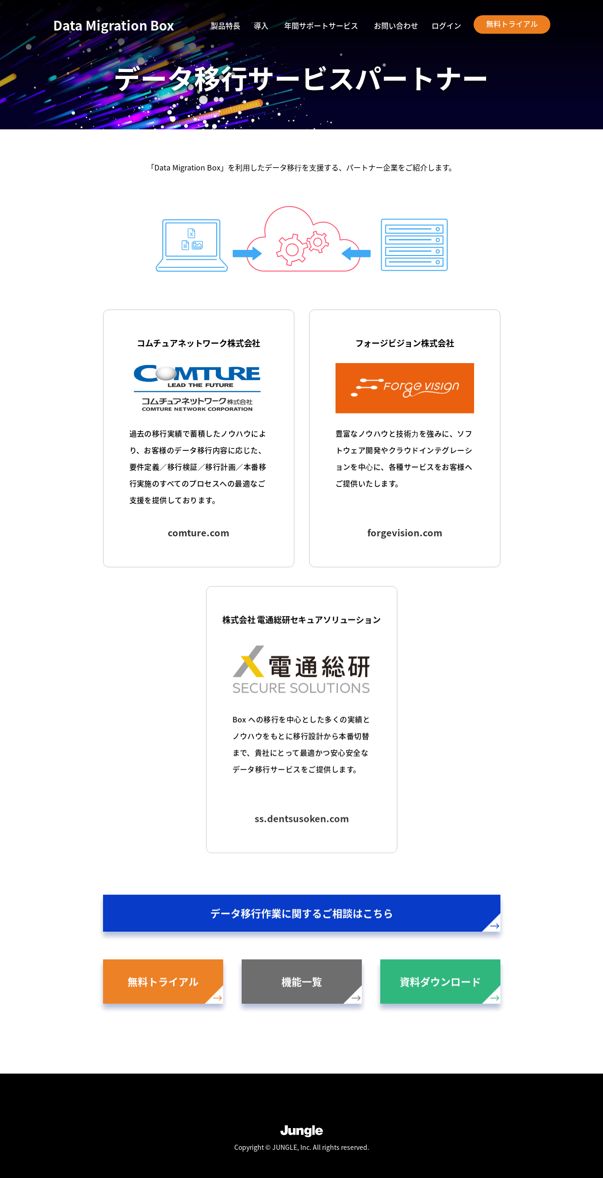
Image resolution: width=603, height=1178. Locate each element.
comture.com (198, 532)
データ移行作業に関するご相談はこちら (355, 920)
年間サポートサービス (321, 25)
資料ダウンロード (450, 990)
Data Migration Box (113, 25)
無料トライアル (512, 23)
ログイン (446, 26)
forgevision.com (404, 532)
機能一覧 (321, 990)
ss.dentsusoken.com (302, 819)
